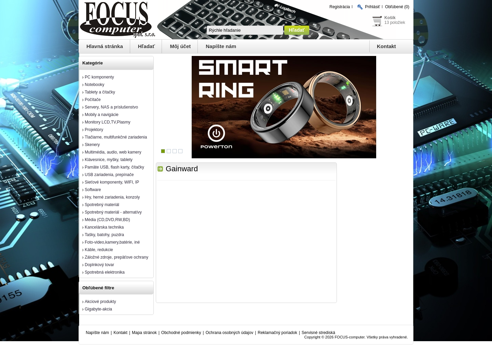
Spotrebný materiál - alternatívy (113, 212)
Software (93, 189)
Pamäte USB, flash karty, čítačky (114, 167)
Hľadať (146, 46)
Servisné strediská (318, 332)
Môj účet (180, 46)
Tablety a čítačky (100, 92)
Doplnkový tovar (99, 264)
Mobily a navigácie (102, 114)
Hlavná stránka (104, 46)
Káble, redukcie (99, 249)
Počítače (93, 99)
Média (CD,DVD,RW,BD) (107, 219)
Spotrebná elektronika (105, 272)
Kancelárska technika (104, 227)
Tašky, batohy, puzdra (104, 234)
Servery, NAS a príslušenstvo (111, 107)
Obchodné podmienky (181, 332)
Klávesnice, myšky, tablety (109, 159)
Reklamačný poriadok (277, 332)
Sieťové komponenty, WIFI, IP (112, 182)
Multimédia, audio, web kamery (113, 152)
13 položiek (394, 22)
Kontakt (386, 46)
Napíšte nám (221, 46)
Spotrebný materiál (102, 204)
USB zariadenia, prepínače (109, 174)
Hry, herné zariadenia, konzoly (112, 197)
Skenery (92, 144)
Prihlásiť (372, 6)
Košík (390, 17)
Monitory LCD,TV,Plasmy (108, 122)
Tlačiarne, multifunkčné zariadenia (116, 137)
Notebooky (94, 84)
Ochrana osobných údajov (229, 332)
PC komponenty (99, 77)
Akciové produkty (100, 301)
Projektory (94, 129)
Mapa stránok (144, 332)
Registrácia (339, 6)
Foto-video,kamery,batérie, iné (112, 242)
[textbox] (245, 30)
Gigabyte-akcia (98, 309)
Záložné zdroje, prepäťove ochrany (116, 257)
